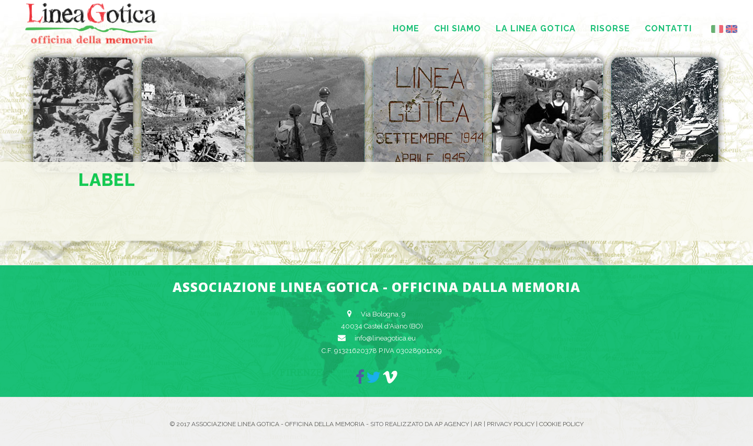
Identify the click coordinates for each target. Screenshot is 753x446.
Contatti (668, 28)
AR (478, 424)
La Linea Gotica (536, 28)
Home (406, 28)
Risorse (610, 28)
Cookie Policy (561, 424)
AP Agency (452, 424)
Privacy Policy (510, 424)
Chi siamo (457, 28)
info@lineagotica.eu (385, 338)
